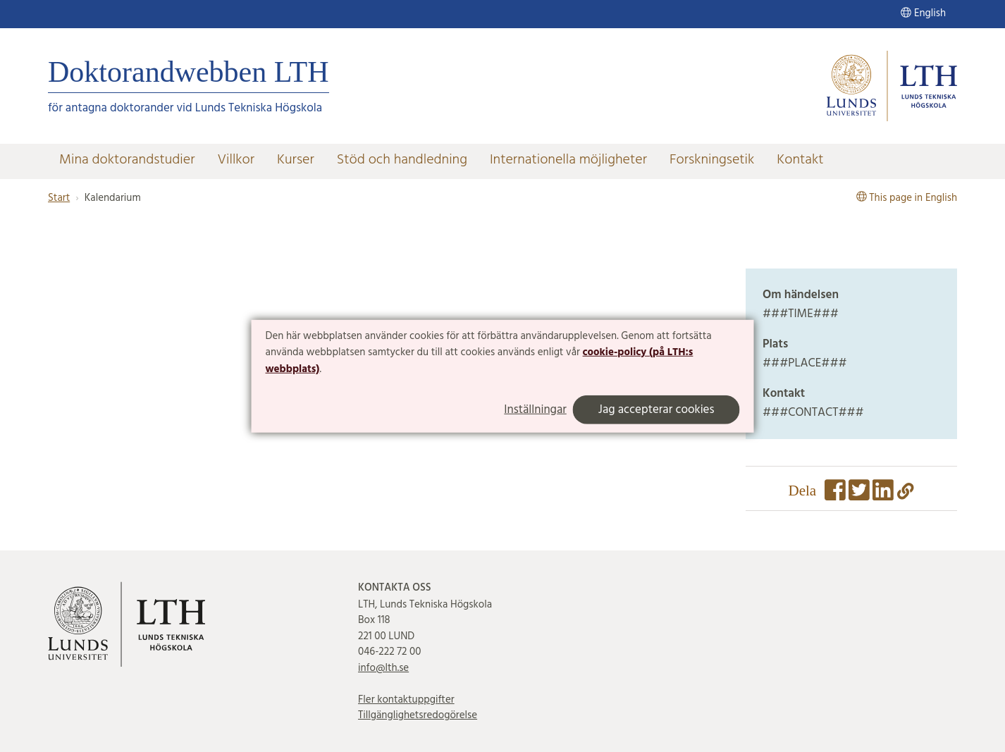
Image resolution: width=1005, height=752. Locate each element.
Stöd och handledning (402, 160)
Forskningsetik (712, 160)
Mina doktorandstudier (127, 160)
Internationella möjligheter (568, 160)
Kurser (295, 160)
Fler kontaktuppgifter (406, 699)
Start (59, 198)
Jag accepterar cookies (656, 409)
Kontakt (800, 160)
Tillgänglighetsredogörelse (417, 715)
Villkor (235, 160)
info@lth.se (383, 668)
